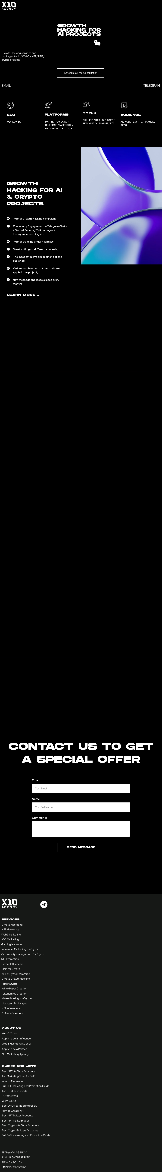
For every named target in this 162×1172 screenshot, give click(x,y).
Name (36, 799)
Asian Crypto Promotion (16, 973)
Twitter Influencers (12, 964)
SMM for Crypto (11, 968)
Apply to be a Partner (14, 1049)
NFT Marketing (10, 929)
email (6, 85)
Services (10, 919)
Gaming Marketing (12, 944)
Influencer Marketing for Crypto (20, 949)
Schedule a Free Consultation (80, 73)
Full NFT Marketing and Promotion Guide (26, 1086)
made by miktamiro (14, 1167)
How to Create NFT (13, 1110)
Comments (39, 818)
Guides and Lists (19, 1066)
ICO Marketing (10, 939)
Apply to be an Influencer (17, 1038)
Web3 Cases (9, 1033)
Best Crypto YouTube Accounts (20, 1125)
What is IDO (9, 1100)
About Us (11, 1028)
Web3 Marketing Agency (16, 1043)
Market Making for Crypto (17, 998)
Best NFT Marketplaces (15, 1120)
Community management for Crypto (23, 954)
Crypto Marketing (12, 924)
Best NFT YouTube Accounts (18, 1071)
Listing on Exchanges (14, 1003)
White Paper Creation (14, 988)
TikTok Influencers (12, 1013)
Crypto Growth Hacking (16, 978)
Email (35, 780)
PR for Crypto (10, 983)
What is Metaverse (13, 1081)
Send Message (81, 847)
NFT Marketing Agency (15, 1054)
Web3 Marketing (11, 934)
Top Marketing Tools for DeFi (18, 1076)
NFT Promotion (10, 959)
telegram (151, 85)
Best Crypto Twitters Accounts (20, 1130)
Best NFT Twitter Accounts (17, 1115)
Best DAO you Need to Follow (19, 1105)
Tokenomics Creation (14, 993)
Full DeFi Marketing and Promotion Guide (26, 1135)
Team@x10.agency (14, 1152)
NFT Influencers (11, 1008)
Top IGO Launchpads (14, 1091)
